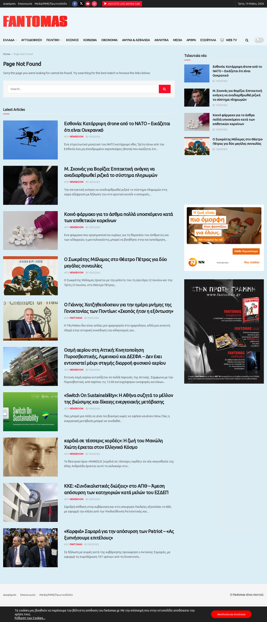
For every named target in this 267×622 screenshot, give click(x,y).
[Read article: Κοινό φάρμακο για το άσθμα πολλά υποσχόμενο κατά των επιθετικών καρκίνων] (30, 230)
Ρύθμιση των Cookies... (30, 618)
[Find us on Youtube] (88, 4)
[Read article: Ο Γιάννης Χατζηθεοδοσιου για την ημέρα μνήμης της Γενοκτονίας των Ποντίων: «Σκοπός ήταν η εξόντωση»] (30, 321)
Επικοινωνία (25, 3)
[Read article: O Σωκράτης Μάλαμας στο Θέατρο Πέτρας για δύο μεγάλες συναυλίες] (30, 275)
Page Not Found (23, 54)
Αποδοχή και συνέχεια (230, 614)
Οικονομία (109, 40)
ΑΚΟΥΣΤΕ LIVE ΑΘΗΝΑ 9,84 (122, 3)
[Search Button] (247, 40)
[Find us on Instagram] (94, 4)
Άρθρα (191, 40)
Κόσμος (72, 40)
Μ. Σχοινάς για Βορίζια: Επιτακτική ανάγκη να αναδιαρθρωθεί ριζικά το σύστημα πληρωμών (237, 95)
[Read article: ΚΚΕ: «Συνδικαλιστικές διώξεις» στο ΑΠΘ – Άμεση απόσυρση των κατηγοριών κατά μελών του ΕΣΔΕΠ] (30, 502)
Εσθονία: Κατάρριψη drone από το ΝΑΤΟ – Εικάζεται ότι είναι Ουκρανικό (237, 71)
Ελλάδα (8, 40)
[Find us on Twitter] (81, 4)
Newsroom (76, 136)
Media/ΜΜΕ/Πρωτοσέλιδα (51, 3)
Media (177, 40)
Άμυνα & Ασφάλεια (136, 40)
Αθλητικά (161, 40)
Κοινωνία (90, 40)
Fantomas (76, 318)
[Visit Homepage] (35, 21)
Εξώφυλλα (208, 40)
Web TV (229, 40)
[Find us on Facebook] (75, 4)
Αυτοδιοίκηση (31, 40)
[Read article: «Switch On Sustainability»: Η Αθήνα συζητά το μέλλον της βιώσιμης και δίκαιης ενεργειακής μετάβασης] (30, 411)
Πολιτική (52, 40)
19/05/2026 (93, 136)
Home (6, 54)
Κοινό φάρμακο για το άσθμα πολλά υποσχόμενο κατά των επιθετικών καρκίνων (234, 119)
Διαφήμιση (9, 3)
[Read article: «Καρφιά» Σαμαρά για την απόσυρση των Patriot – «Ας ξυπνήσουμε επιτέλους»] (30, 547)
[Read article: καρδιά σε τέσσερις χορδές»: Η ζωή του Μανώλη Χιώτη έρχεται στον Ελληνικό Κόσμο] (30, 457)
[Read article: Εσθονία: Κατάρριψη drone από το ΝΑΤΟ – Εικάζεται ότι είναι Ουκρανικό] (30, 139)
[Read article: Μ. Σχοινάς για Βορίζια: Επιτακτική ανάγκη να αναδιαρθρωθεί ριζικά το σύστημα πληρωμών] (30, 185)
